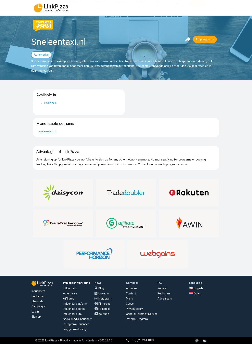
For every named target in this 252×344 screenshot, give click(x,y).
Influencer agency (74, 308)
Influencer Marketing (76, 282)
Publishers (38, 296)
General (162, 288)
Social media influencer (77, 319)
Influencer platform (75, 303)
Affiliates (121, 5)
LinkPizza (50, 102)
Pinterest (104, 303)
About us (131, 288)
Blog (101, 288)
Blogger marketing (74, 329)
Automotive (41, 54)
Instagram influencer (76, 324)
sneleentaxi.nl (47, 131)
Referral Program (137, 319)
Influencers (100, 5)
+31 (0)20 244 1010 (140, 340)
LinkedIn (103, 293)
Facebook (104, 308)
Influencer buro (72, 313)
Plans (129, 298)
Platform (141, 5)
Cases (130, 303)
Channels (37, 301)
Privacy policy (134, 308)
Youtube (103, 313)
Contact (131, 293)
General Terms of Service (142, 313)
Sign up (36, 316)
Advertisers (77, 5)
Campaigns (39, 306)
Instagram (104, 298)
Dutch (195, 293)
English (196, 288)
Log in (35, 311)
